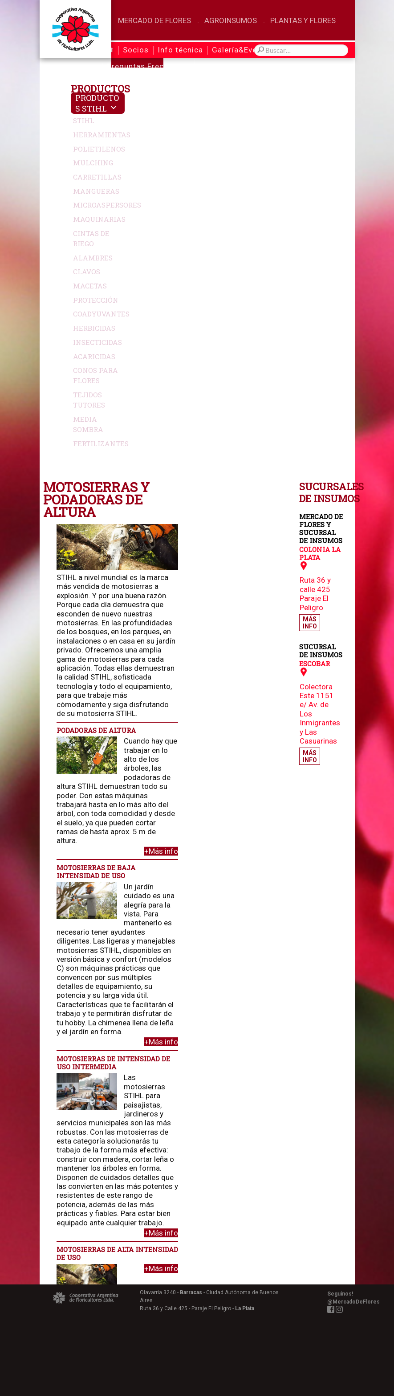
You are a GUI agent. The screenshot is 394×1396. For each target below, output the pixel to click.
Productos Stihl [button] (97, 103)
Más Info (310, 221)
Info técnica (180, 49)
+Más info (246, 449)
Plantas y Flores (303, 20)
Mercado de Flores (154, 20)
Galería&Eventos (243, 49)
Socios (136, 49)
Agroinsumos (230, 20)
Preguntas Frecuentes (148, 66)
